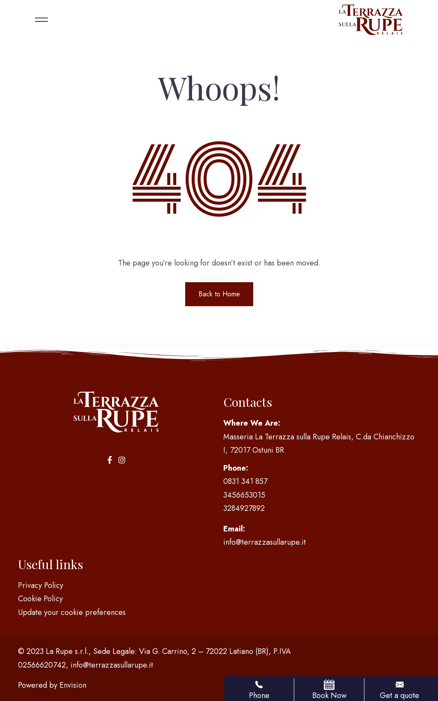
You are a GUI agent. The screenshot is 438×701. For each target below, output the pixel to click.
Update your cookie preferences (72, 612)
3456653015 (244, 495)
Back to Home (219, 294)
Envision (72, 685)
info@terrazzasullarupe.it (264, 542)
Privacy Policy (40, 585)
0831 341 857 (245, 481)
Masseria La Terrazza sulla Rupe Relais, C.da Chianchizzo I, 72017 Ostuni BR (318, 443)
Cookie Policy (40, 598)
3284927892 (244, 508)
